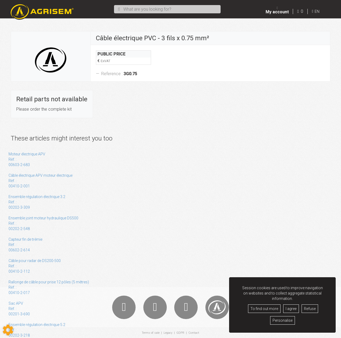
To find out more (264, 309)
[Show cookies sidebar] (8, 330)
